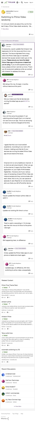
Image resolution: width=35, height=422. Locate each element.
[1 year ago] (12, 295)
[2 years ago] (9, 343)
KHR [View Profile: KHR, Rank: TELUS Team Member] (9, 131)
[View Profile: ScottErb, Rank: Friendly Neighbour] (4, 192)
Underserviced (10, 374)
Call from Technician (12, 380)
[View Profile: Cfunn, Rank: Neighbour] (4, 112)
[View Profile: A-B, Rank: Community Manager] (5, 95)
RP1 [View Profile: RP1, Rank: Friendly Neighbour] (8, 79)
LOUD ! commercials (12, 393)
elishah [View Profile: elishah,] (15, 401)
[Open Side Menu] (2, 2)
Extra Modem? (10, 387)
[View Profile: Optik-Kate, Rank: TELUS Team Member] (3, 45)
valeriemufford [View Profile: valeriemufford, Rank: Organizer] (9, 11)
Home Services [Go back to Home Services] (5, 6)
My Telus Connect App (13, 399)
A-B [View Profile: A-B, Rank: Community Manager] (9, 94)
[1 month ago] (9, 376)
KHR (26, 101)
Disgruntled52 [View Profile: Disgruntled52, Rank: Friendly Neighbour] (5, 295)
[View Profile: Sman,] (3, 394)
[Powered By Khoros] (17, 418)
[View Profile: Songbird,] (3, 387)
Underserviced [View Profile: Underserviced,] (16, 376)
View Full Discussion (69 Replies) (9, 40)
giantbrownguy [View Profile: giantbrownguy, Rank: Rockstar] (5, 359)
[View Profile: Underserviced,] (3, 374)
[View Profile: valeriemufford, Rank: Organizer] (3, 12)
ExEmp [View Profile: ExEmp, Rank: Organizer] (3, 326)
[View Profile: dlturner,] (3, 381)
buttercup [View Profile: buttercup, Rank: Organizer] (4, 310)
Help (22, 413)
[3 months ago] (13, 359)
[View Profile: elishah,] (3, 400)
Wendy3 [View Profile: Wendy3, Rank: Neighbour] (4, 343)
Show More (5, 29)
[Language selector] (18, 2)
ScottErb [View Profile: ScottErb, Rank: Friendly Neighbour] (9, 191)
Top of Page (15, 413)
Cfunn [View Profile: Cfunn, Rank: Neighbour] (8, 111)
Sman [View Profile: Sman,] (14, 395)
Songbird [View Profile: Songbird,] (15, 389)
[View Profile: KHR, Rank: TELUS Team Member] (5, 131)
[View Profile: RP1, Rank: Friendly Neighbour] (4, 80)
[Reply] (31, 34)
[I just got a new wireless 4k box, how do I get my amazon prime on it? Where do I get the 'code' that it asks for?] (17, 307)
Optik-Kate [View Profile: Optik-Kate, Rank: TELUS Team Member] (8, 44)
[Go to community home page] (10, 2)
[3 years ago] (10, 310)
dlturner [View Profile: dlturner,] (15, 382)
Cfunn (9, 135)
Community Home (5, 413)
